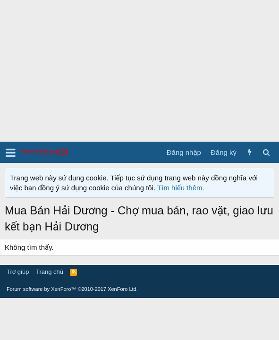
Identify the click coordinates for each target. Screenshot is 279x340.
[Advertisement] (139, 71)
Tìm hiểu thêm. (180, 188)
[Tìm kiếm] (266, 152)
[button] (10, 152)
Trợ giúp (18, 271)
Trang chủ (49, 271)
